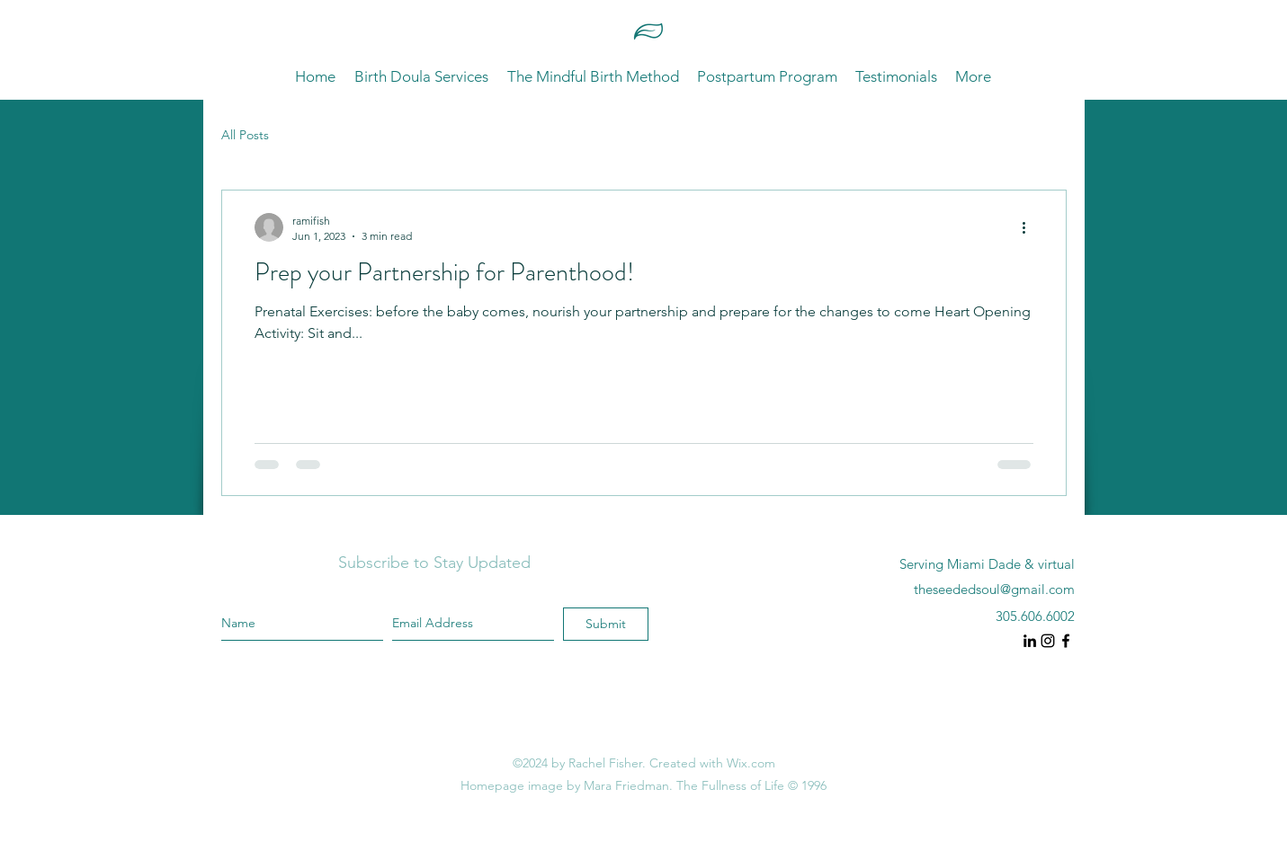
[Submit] (605, 624)
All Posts (245, 135)
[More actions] (1030, 227)
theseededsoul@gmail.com (994, 589)
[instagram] (1030, 641)
